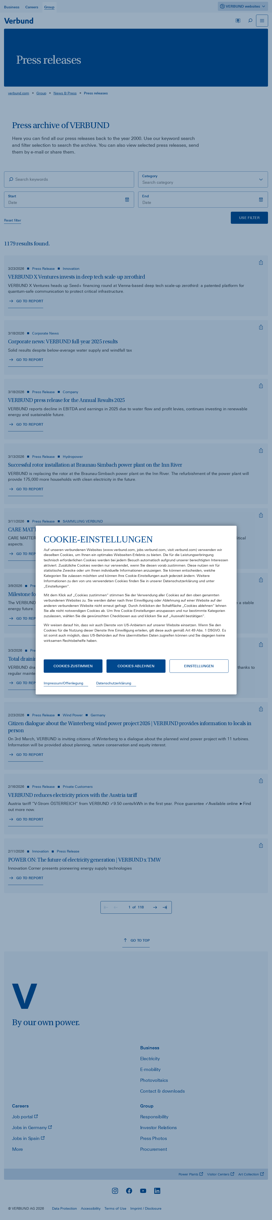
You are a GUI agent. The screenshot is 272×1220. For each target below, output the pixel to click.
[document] (136, 592)
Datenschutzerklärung (113, 683)
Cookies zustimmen (73, 666)
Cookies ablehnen (136, 666)
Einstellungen (199, 666)
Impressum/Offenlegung (63, 683)
